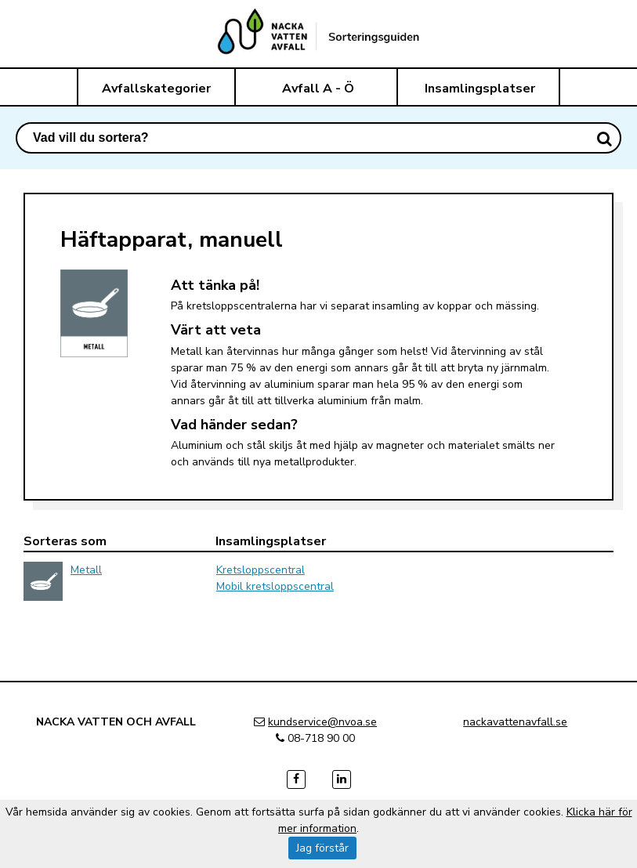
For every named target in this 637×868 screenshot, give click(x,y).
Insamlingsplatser (480, 88)
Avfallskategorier (156, 88)
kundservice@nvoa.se (322, 721)
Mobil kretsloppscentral (275, 586)
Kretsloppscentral (260, 569)
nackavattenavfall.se (515, 721)
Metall (86, 569)
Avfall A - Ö (318, 88)
